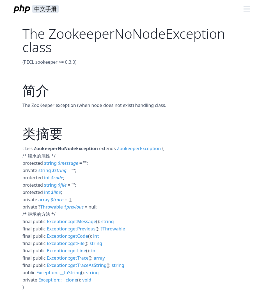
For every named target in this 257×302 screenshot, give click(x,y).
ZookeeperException (139, 148)
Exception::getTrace (67, 258)
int (47, 178)
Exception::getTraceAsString (77, 265)
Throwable (51, 207)
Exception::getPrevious (71, 229)
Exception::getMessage (71, 221)
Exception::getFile (65, 243)
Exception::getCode (67, 236)
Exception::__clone (57, 280)
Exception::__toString (58, 272)
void (86, 280)
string (50, 163)
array (44, 199)
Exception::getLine (66, 251)
